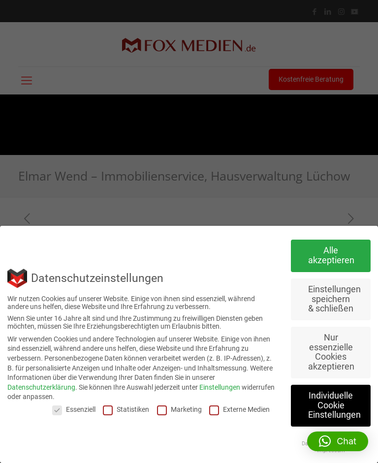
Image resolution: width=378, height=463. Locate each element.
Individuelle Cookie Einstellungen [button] (334, 405)
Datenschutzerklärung (41, 387)
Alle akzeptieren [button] (331, 255)
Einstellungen (219, 387)
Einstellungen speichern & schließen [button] (334, 298)
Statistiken (126, 409)
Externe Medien (239, 409)
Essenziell (73, 409)
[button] (337, 441)
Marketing (179, 409)
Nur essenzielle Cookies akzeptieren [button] (331, 352)
